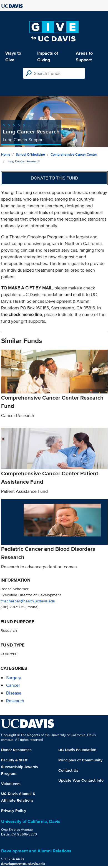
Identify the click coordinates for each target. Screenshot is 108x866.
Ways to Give (13, 56)
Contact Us (68, 770)
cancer (13, 685)
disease (13, 693)
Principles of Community (80, 760)
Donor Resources (16, 750)
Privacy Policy (13, 810)
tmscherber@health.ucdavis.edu (28, 601)
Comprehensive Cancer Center (74, 154)
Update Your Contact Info (81, 780)
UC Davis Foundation (77, 750)
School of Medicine (30, 154)
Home (5, 154)
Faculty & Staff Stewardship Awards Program (19, 766)
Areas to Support (84, 56)
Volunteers (11, 783)
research (15, 701)
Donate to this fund (54, 178)
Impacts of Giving (47, 56)
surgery (13, 678)
